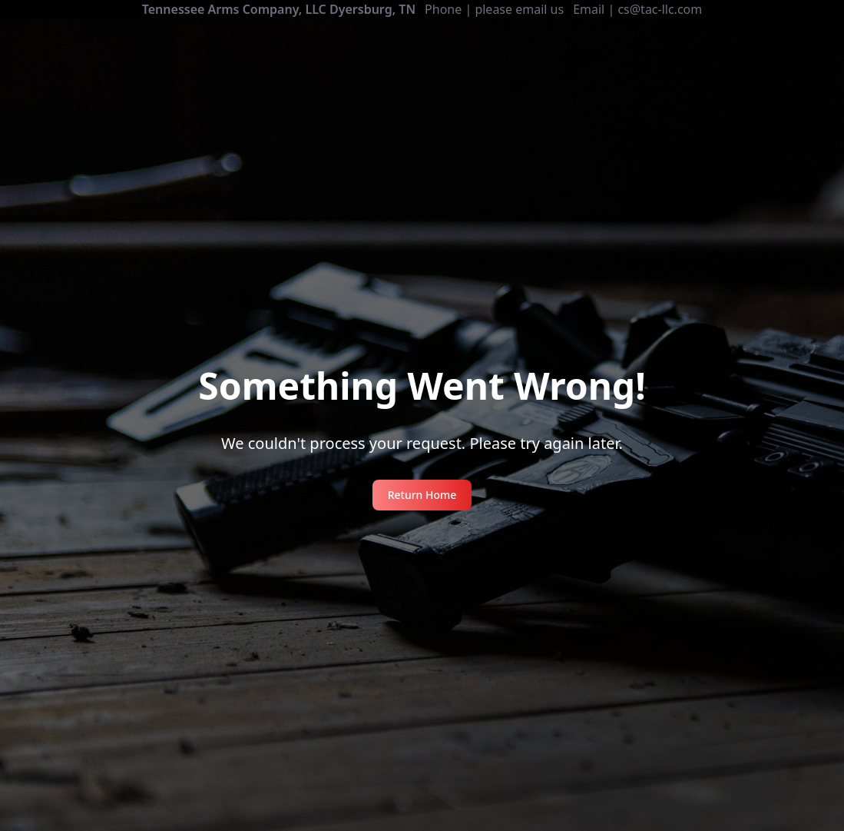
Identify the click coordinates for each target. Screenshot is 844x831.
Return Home (422, 494)
